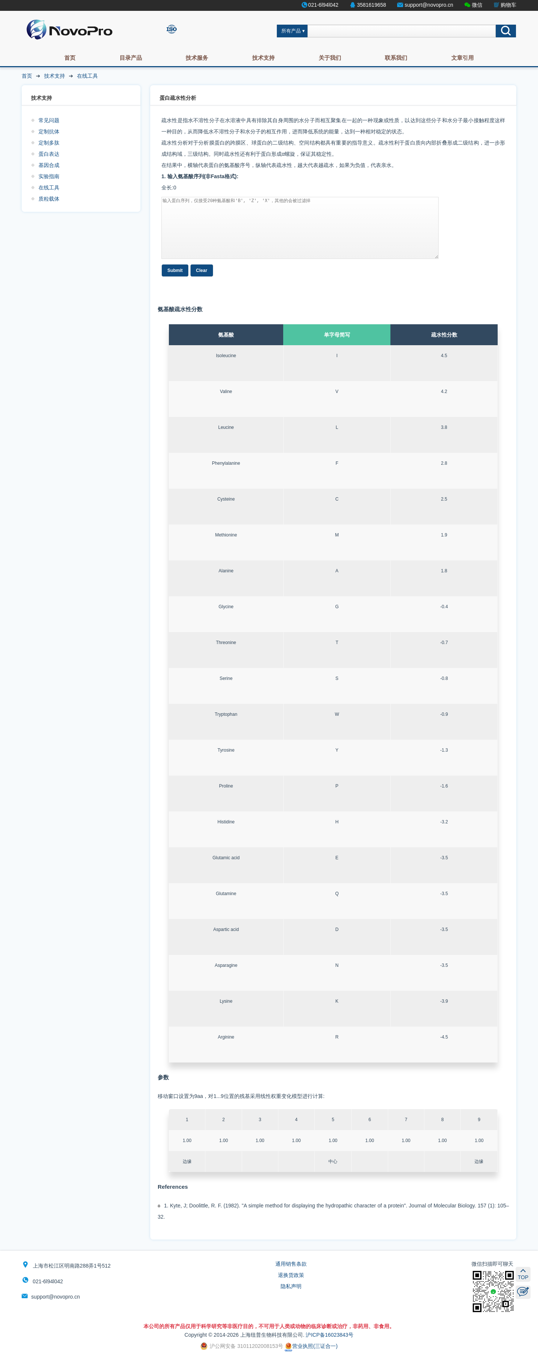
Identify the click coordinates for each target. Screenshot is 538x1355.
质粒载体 (48, 199)
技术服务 (197, 58)
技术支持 (263, 58)
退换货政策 (291, 1275)
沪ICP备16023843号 (329, 1335)
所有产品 (291, 31)
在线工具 (87, 76)
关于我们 (330, 58)
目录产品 (131, 58)
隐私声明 (291, 1286)
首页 (69, 58)
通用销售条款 (291, 1264)
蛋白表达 (48, 154)
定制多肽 (48, 143)
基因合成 (48, 165)
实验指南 (48, 176)
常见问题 (48, 120)
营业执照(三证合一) (311, 1346)
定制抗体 (48, 131)
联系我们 (396, 58)
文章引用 (462, 58)
